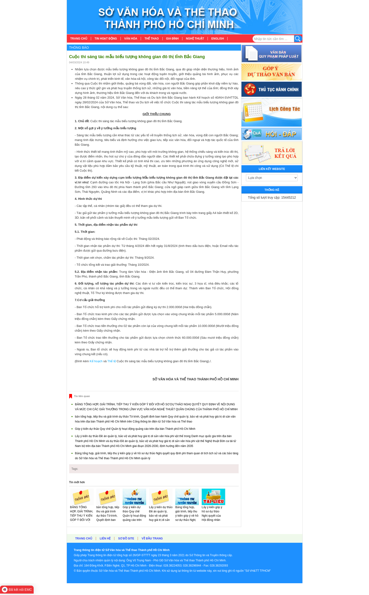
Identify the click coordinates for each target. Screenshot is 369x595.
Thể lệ (111, 361)
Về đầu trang (152, 538)
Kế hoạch (96, 361)
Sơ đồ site (126, 538)
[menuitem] (79, 38)
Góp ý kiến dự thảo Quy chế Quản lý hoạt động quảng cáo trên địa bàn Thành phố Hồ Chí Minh (135, 428)
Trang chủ (83, 538)
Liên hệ (105, 538)
